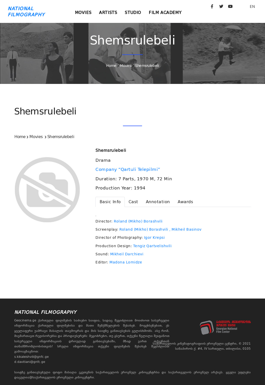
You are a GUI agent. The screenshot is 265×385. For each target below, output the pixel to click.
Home (111, 66)
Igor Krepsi (154, 237)
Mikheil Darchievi (127, 254)
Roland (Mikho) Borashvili (138, 221)
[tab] (109, 202)
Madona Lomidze (125, 262)
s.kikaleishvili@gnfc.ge (31, 357)
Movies (83, 12)
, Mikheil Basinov (185, 229)
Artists (108, 12)
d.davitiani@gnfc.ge (29, 362)
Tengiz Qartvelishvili (152, 246)
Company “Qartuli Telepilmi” (128, 169)
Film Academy (165, 12)
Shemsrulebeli (147, 66)
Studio (133, 12)
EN (252, 6)
